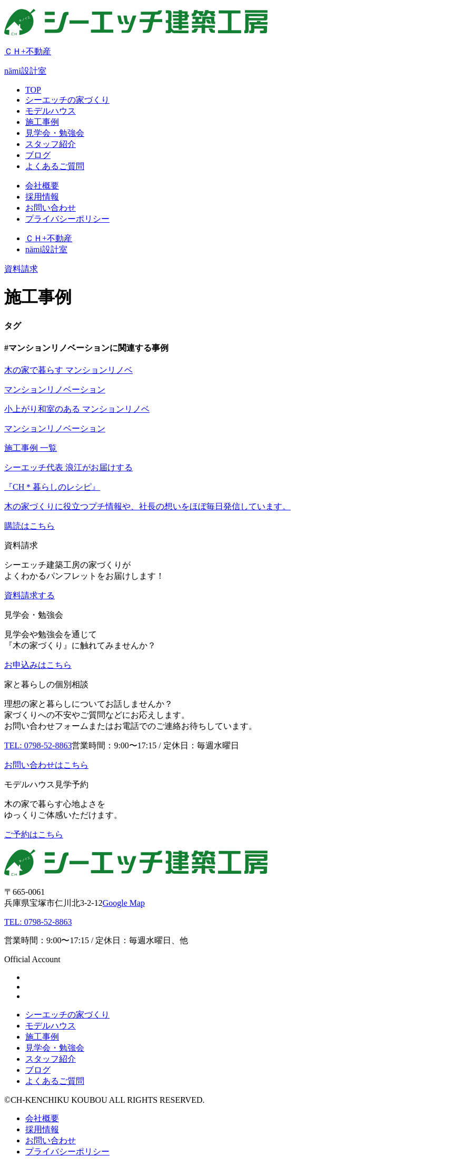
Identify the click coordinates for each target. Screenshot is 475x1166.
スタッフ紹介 (50, 1058)
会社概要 (42, 1118)
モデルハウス (50, 1025)
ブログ (38, 1069)
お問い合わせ (50, 1140)
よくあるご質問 (54, 1080)
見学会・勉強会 (54, 1047)
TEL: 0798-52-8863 (38, 921)
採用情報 (42, 1129)
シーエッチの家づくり (67, 1014)
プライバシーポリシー (67, 1151)
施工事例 (42, 1036)
